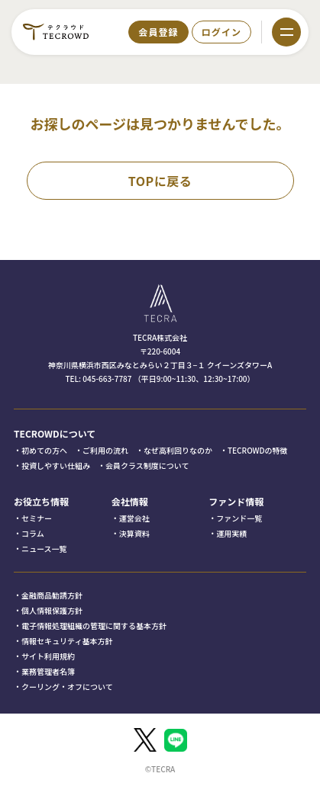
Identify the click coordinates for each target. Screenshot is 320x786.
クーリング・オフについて (67, 686)
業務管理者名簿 (48, 671)
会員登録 (158, 31)
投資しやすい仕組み (55, 465)
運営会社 (134, 518)
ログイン (221, 31)
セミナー (36, 518)
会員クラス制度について (147, 465)
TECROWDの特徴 (258, 450)
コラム (32, 533)
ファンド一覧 (239, 518)
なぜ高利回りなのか (178, 450)
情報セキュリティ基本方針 (66, 640)
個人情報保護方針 (51, 610)
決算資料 (134, 533)
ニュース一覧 (44, 548)
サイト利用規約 (48, 656)
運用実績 (231, 533)
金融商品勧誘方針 (51, 595)
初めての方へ (44, 450)
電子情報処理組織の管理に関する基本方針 (93, 625)
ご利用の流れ (105, 450)
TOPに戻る (160, 181)
